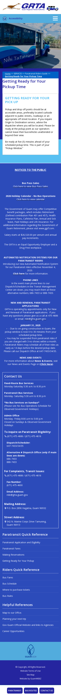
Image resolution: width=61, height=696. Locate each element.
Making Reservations (13, 554)
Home (8, 73)
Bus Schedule (9, 583)
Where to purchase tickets (16, 589)
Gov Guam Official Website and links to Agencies (28, 624)
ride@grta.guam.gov (17, 494)
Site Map (30, 674)
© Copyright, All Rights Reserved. (30, 667)
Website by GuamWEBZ (30, 678)
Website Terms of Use (30, 670)
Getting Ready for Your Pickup (18, 560)
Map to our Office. (12, 612)
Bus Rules (7, 595)
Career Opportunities (13, 631)
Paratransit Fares (11, 548)
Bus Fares (7, 577)
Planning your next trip (14, 618)
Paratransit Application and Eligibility (21, 542)
